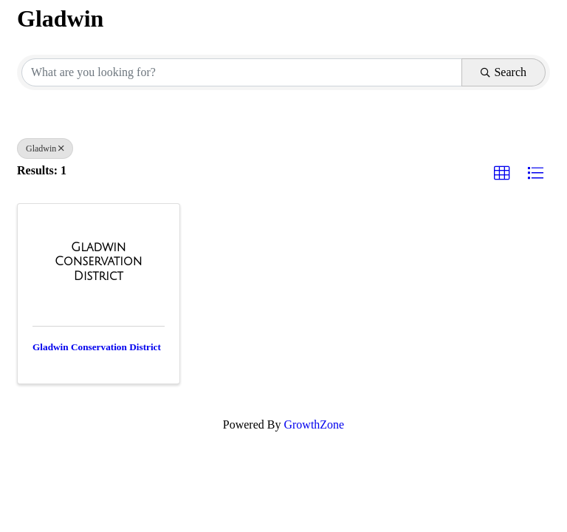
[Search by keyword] (241, 72)
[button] (502, 173)
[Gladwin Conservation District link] (98, 262)
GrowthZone (314, 424)
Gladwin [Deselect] (45, 148)
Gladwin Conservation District (96, 346)
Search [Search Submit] (503, 72)
